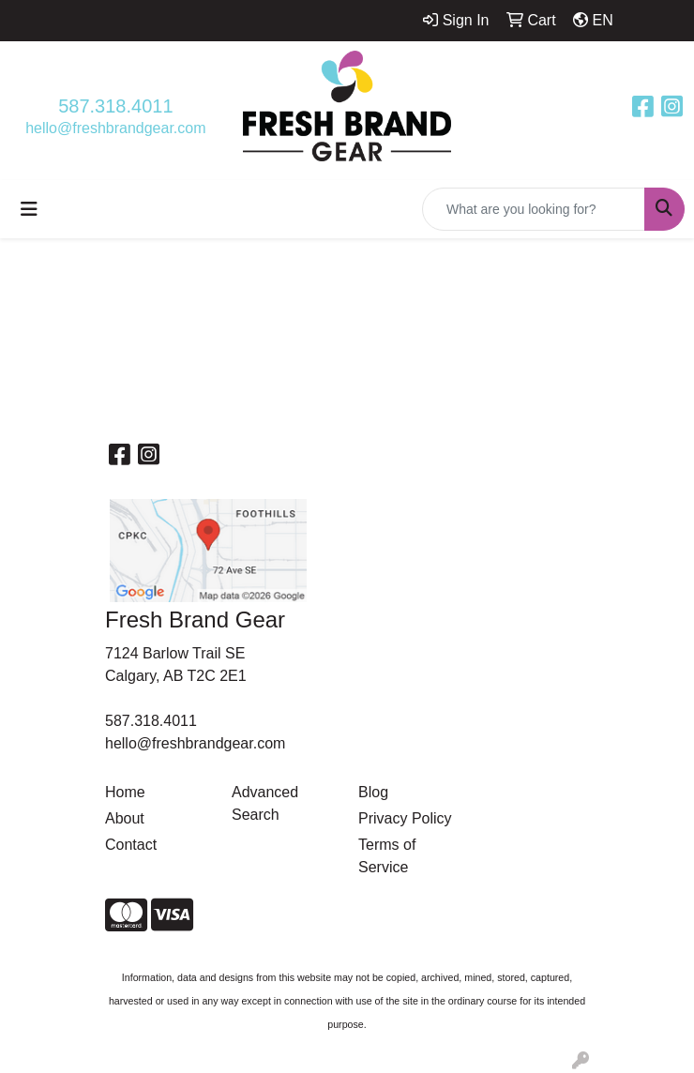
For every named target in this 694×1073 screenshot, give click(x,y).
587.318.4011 (115, 106)
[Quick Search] (533, 209)
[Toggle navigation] (29, 209)
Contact (131, 845)
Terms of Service (386, 856)
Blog (373, 792)
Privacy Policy (405, 818)
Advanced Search (265, 803)
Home (125, 792)
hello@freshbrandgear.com (115, 128)
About (124, 818)
